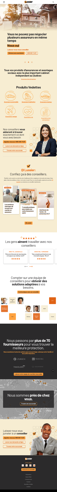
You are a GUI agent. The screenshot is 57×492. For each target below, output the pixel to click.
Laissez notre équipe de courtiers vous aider (28, 374)
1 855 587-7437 (32, 53)
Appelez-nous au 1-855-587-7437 (14, 142)
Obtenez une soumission (16, 53)
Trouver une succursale (28, 403)
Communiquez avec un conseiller (28, 292)
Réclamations (28, 474)
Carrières (28, 486)
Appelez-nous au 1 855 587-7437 (14, 438)
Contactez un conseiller (28, 469)
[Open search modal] (53, 2)
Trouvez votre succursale (15, 150)
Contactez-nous (28, 479)
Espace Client (28, 476)
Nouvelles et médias (28, 484)
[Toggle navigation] (4, 2)
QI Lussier (29, 223)
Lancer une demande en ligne (14, 146)
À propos (28, 481)
